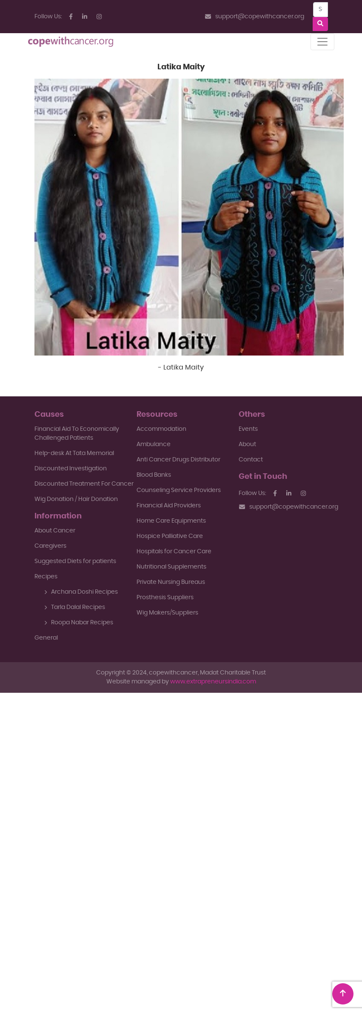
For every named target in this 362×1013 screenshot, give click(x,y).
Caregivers (50, 546)
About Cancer (54, 531)
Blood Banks (154, 475)
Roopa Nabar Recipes (78, 623)
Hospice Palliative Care (170, 536)
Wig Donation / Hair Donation (76, 499)
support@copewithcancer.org (254, 17)
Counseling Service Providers (179, 490)
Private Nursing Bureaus (171, 582)
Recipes (45, 577)
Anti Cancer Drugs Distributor (178, 460)
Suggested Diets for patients (75, 561)
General (46, 638)
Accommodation (161, 429)
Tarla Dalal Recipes (74, 607)
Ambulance (154, 444)
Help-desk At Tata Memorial (74, 453)
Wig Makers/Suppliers (167, 613)
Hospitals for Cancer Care (174, 552)
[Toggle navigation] (322, 41)
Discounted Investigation (70, 469)
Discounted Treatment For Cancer (84, 484)
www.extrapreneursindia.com (213, 682)
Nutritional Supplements (171, 567)
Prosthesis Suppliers (165, 597)
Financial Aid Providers (169, 506)
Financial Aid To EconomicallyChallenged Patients (76, 433)
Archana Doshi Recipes (81, 592)
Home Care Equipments (171, 521)
